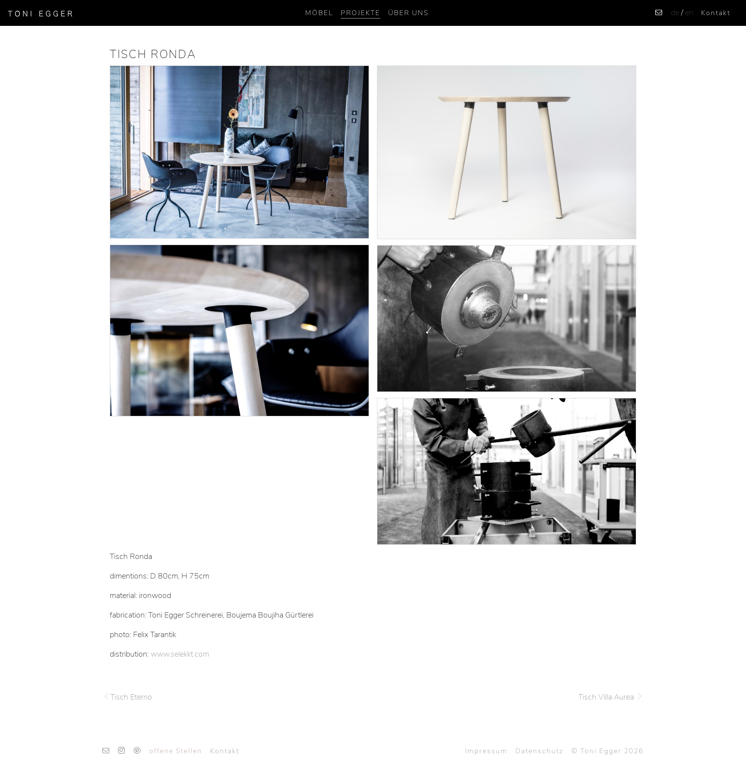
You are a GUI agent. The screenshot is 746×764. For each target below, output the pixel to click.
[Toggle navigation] (83, 13)
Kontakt (715, 13)
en (689, 12)
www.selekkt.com (180, 654)
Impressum (486, 751)
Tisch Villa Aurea (611, 697)
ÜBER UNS (408, 13)
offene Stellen (175, 751)
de (675, 12)
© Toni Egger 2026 (607, 751)
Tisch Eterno (127, 697)
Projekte (360, 13)
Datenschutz (539, 751)
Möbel (319, 13)
